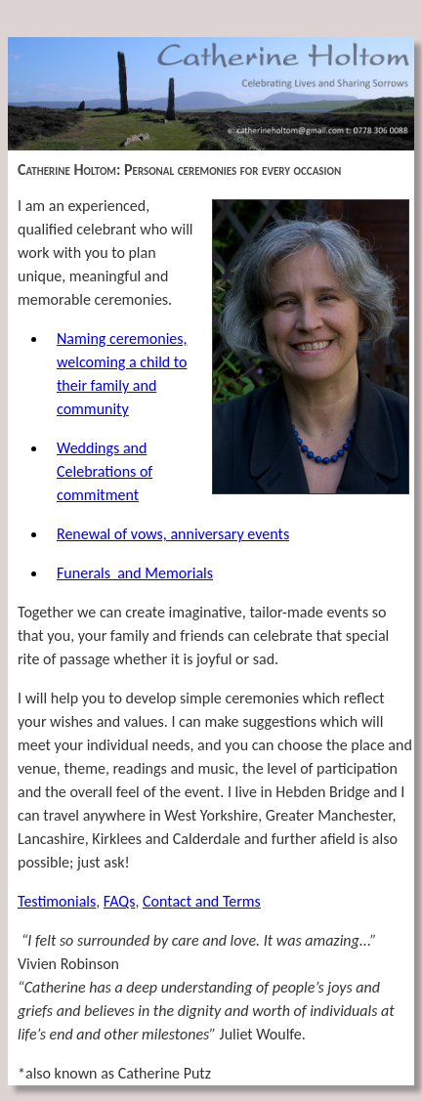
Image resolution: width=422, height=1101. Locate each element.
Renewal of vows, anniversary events (173, 534)
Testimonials (57, 901)
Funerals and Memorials (135, 573)
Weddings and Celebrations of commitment (104, 471)
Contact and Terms (202, 901)
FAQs (120, 901)
